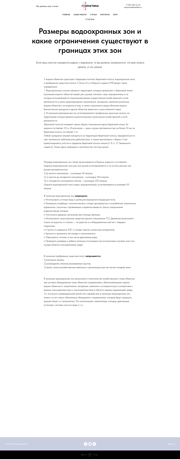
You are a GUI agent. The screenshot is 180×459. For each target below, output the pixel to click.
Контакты (105, 15)
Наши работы (80, 15)
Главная (66, 15)
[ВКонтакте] (85, 444)
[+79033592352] (90, 444)
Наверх (171, 444)
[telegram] (94, 444)
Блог (115, 15)
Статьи (93, 15)
